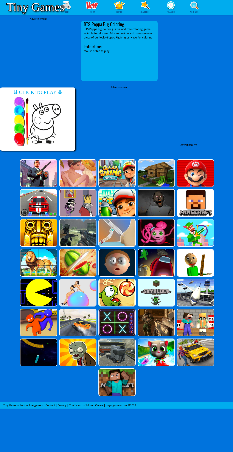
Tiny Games (35, 7)
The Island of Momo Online (86, 405)
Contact (50, 405)
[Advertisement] (38, 51)
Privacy (62, 405)
